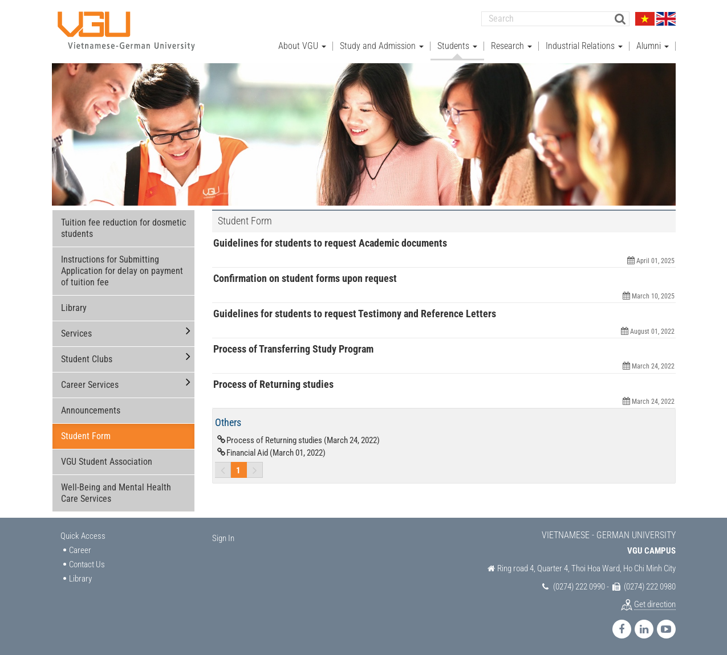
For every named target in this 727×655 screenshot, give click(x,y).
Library (74, 307)
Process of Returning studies (273, 384)
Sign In (223, 538)
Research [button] (511, 45)
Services (76, 333)
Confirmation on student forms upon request (305, 278)
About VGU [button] (302, 45)
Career (80, 550)
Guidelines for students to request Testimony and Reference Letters (354, 314)
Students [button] (457, 45)
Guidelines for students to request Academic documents (330, 243)
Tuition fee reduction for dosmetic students (123, 228)
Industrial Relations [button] (584, 45)
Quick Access (82, 536)
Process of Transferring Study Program (293, 348)
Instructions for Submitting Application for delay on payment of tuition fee (122, 271)
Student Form (86, 436)
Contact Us (87, 564)
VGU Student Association (106, 461)
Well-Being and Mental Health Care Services (116, 493)
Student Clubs (86, 359)
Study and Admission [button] (382, 45)
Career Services (90, 384)
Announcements (90, 410)
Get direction (655, 604)
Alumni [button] (652, 45)
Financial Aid (276, 453)
